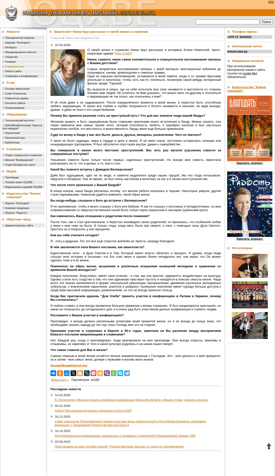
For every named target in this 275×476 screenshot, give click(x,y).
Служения (14, 149)
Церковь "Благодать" (18, 42)
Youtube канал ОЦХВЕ (19, 182)
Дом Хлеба (123, 53)
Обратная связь (18, 219)
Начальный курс (15, 137)
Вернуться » (60, 380)
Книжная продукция (17, 208)
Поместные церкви (16, 98)
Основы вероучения (17, 88)
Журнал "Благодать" (17, 203)
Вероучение (12, 132)
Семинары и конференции (21, 76)
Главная (56, 38)
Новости (13, 31)
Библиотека (12, 142)
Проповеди (12, 177)
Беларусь (11, 47)
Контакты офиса (15, 103)
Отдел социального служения (23, 155)
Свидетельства (14, 66)
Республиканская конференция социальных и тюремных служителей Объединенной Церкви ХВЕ (125, 436)
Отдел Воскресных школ (20, 164)
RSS (271, 1)
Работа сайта (13, 71)
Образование (16, 114)
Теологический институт (20, 120)
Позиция (10, 61)
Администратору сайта (19, 225)
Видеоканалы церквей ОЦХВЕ (24, 187)
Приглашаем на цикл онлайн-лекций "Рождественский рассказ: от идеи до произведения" (120, 446)
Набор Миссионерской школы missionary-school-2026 (93, 410)
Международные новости (20, 52)
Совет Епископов (15, 93)
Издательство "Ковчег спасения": (246, 89)
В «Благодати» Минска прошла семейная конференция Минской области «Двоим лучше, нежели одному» (132, 400)
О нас (10, 82)
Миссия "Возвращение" (19, 160)
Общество (11, 56)
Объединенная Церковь (19, 37)
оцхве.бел (250, 73)
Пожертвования (14, 107)
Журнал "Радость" (16, 212)
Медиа (11, 171)
